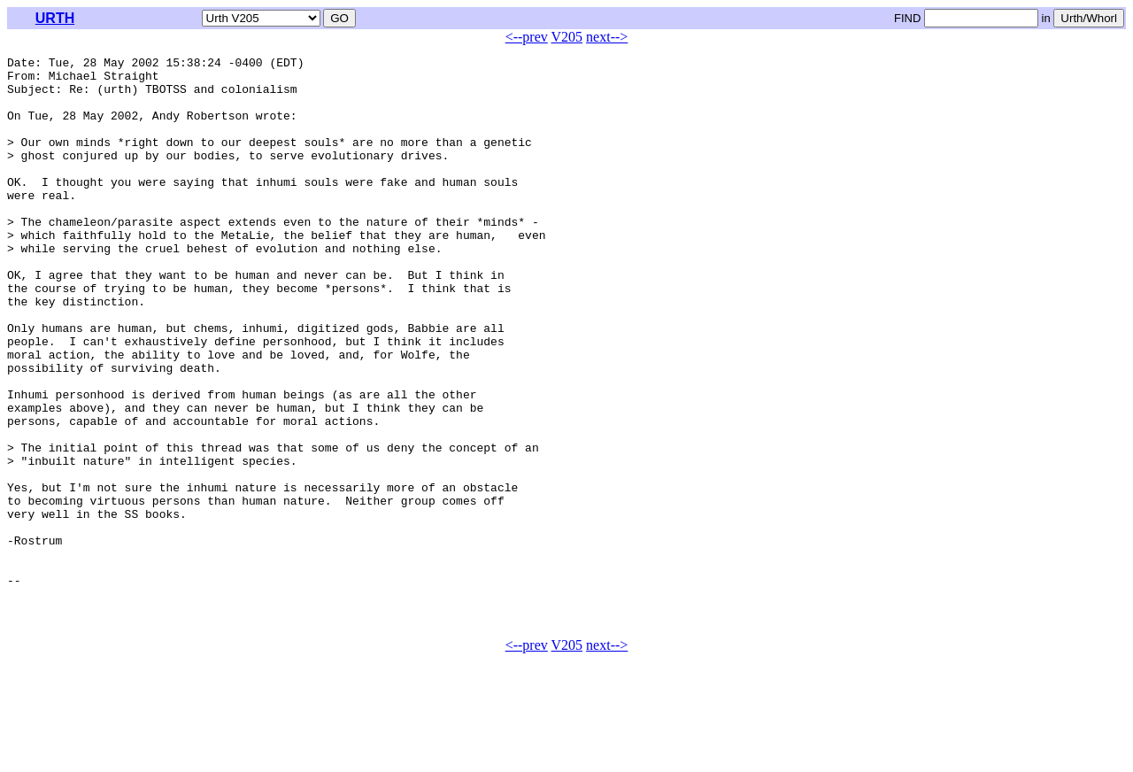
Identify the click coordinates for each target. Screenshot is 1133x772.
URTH (54, 18)
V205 (567, 36)
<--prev (526, 36)
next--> (607, 36)
